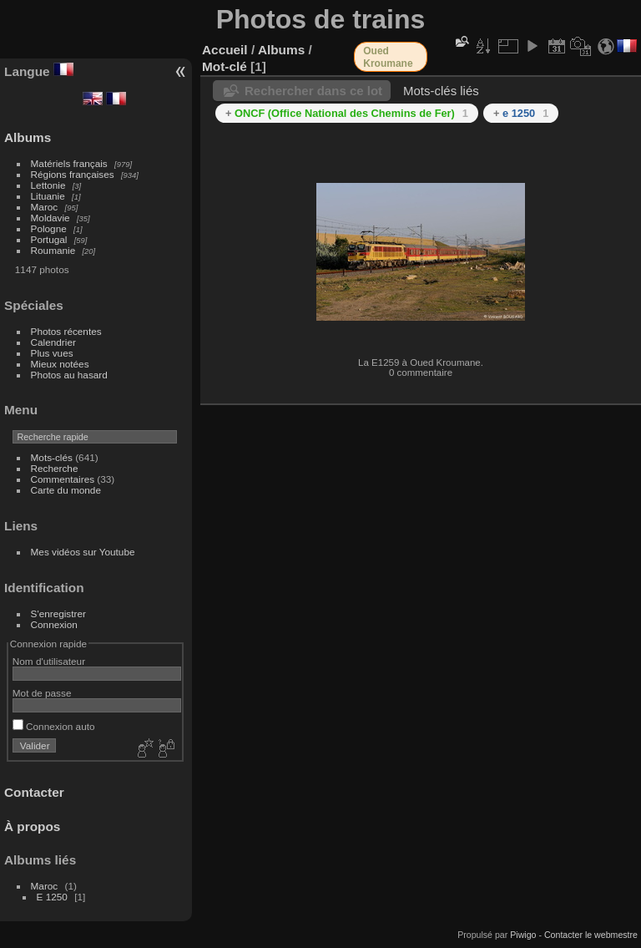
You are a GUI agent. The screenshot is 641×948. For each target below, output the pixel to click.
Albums (27, 137)
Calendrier (53, 342)
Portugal (49, 239)
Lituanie (48, 195)
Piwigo (523, 935)
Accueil (225, 50)
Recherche (54, 468)
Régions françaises (72, 174)
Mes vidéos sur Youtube (83, 551)
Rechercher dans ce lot (313, 91)
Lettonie (48, 185)
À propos (32, 826)
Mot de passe (42, 692)
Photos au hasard (69, 374)
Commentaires (63, 479)
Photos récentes (66, 331)
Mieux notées (60, 363)
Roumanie (53, 250)
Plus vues (52, 352)
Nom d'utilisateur (49, 661)
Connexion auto (54, 726)
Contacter (34, 792)
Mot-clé (224, 66)
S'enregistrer (58, 613)
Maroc (44, 206)
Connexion (54, 624)
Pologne (49, 228)
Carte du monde (66, 489)
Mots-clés (52, 457)
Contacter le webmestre (591, 935)
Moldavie (50, 217)
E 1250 (52, 896)
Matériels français (69, 163)
